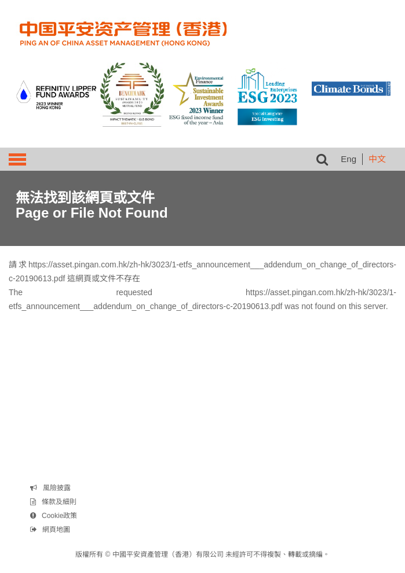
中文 (377, 159)
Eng (348, 159)
